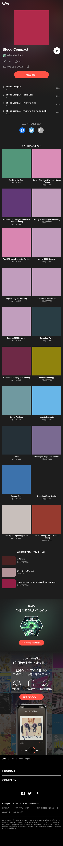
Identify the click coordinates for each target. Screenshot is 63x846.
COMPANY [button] (9, 780)
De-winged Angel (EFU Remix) (46, 457)
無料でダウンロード (31, 697)
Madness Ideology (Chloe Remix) (16, 378)
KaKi (20, 55)
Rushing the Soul (16, 180)
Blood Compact (24, 759)
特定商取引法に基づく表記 (12, 812)
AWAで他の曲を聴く (31, 642)
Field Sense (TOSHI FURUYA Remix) (47, 537)
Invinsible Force (46, 338)
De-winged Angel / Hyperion (16, 536)
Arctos (16, 457)
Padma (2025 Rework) (16, 338)
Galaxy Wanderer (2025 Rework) (47, 220)
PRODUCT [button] (8, 770)
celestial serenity (47, 417)
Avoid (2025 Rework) (46, 259)
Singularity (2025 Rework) (16, 299)
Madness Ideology (46, 378)
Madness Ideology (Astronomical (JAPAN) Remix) (16, 221)
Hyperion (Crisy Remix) (46, 496)
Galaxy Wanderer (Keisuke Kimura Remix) (47, 181)
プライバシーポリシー (23, 808)
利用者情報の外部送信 (45, 808)
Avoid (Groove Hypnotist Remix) (16, 259)
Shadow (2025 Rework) (46, 299)
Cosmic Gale (16, 496)
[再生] (56, 50)
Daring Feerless (16, 417)
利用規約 (5, 808)
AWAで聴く (31, 75)
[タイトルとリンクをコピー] (41, 130)
